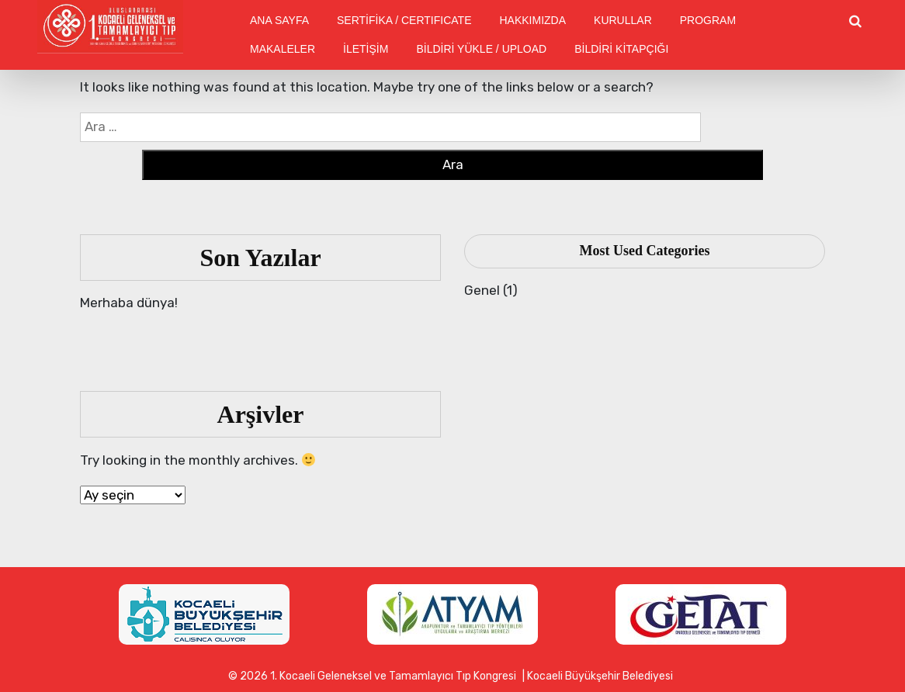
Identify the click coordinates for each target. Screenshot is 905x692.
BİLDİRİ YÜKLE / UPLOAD (481, 49)
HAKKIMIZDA (532, 20)
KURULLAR (623, 20)
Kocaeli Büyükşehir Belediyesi (600, 676)
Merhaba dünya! (129, 302)
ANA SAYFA (279, 20)
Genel (482, 290)
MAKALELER (282, 49)
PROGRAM (708, 20)
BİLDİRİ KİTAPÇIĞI (621, 49)
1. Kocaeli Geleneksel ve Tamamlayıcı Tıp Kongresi (393, 676)
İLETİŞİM (365, 49)
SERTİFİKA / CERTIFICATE (404, 20)
